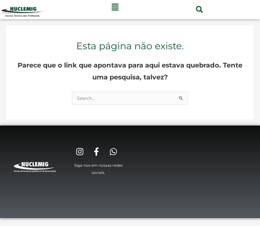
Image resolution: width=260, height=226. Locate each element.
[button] (199, 9)
